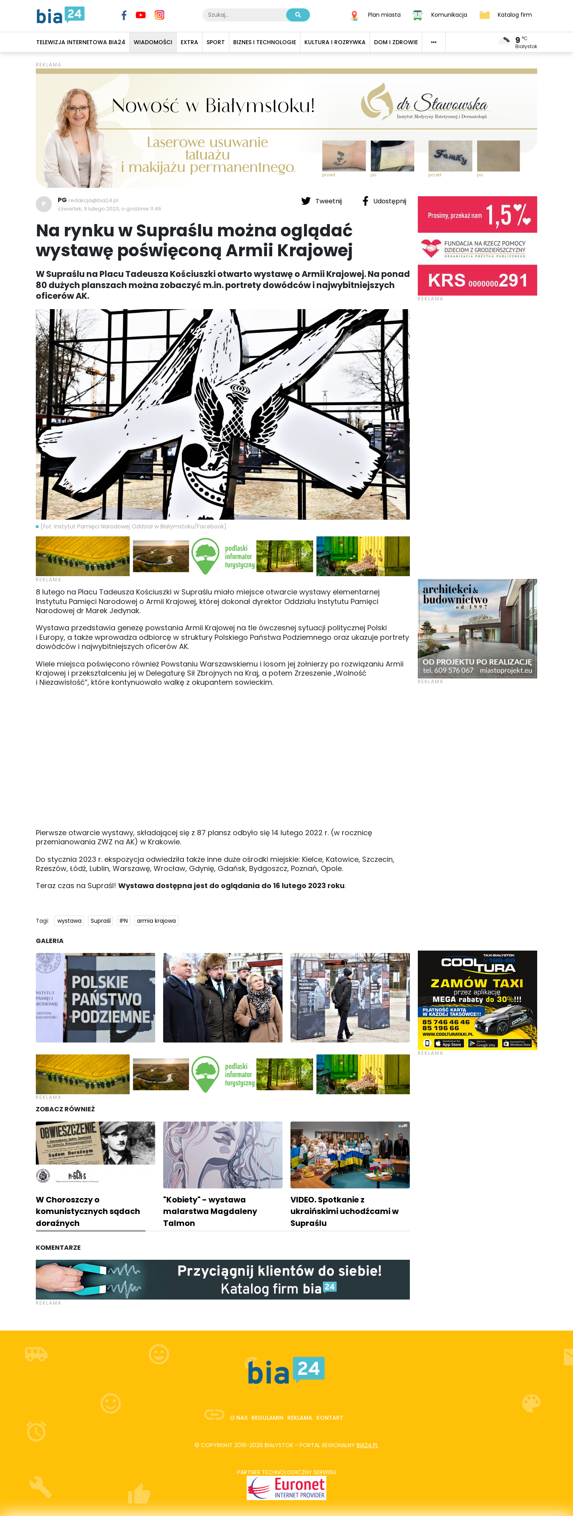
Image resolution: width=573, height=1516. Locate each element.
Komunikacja (449, 14)
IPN (124, 921)
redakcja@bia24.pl (93, 200)
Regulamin (267, 1417)
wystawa (69, 921)
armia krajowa (156, 921)
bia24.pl (367, 1445)
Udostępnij (384, 201)
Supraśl (101, 921)
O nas (239, 1417)
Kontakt (329, 1417)
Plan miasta (384, 14)
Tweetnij (322, 201)
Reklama (299, 1417)
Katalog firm (515, 14)
